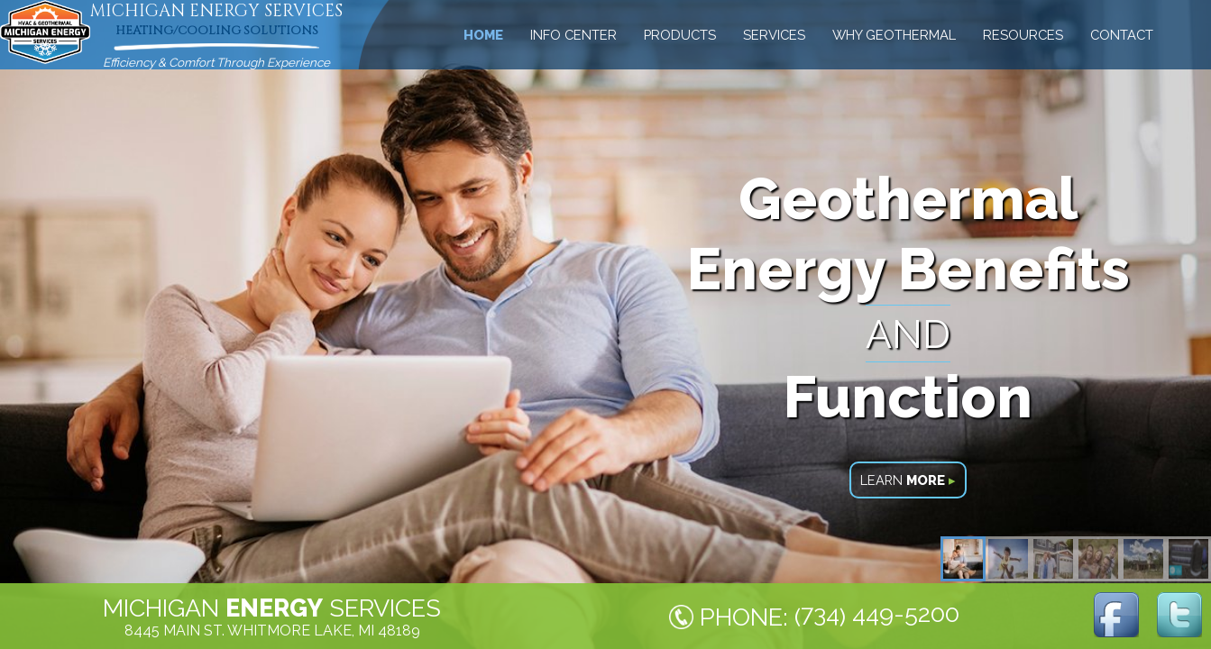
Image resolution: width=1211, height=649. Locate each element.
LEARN (908, 480)
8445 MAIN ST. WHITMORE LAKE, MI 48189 (272, 630)
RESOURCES (1023, 34)
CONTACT (1121, 34)
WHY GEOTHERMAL (894, 34)
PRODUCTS (680, 34)
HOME (483, 34)
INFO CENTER (573, 34)
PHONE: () (829, 615)
